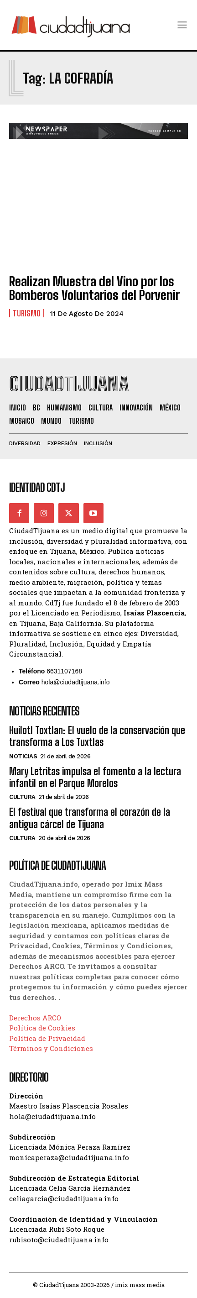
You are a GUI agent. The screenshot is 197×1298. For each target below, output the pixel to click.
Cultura (22, 797)
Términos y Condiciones (51, 1048)
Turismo (27, 313)
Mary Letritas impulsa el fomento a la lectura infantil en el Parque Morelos (95, 777)
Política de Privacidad (47, 1038)
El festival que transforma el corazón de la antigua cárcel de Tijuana (89, 818)
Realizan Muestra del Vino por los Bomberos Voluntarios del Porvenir (94, 288)
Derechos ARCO (35, 1017)
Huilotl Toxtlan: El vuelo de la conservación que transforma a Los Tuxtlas (97, 736)
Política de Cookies (42, 1027)
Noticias (23, 756)
